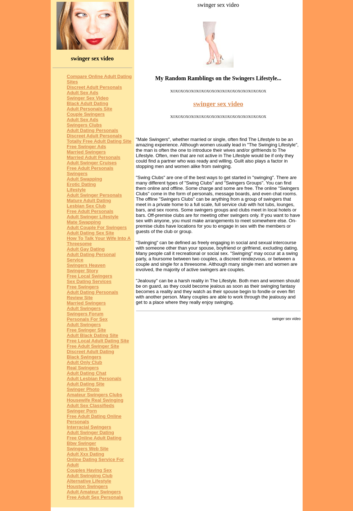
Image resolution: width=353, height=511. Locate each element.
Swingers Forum (85, 313)
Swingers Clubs (84, 125)
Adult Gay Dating (86, 249)
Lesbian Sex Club (86, 206)
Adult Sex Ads (83, 92)
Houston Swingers (87, 486)
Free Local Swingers (89, 276)
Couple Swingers (86, 114)
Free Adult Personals (90, 211)
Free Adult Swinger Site (93, 346)
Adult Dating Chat (87, 373)
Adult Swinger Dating (90, 432)
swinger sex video (218, 104)
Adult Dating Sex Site (90, 233)
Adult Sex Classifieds (90, 405)
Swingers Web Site (88, 448)
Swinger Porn (82, 411)
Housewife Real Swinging (95, 400)
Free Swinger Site (86, 330)
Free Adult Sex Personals (95, 497)
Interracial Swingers (89, 427)
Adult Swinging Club (90, 475)
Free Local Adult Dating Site (98, 340)
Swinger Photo (83, 389)
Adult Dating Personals (92, 130)
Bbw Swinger (81, 443)
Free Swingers (83, 286)
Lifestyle (76, 189)
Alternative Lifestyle (89, 481)
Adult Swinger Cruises (92, 162)
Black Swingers (84, 357)
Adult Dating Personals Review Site (92, 294)
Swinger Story (82, 270)
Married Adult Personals (94, 157)
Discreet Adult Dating (90, 351)
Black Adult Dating (87, 103)
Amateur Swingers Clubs (94, 394)
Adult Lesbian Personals (94, 378)
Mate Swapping (84, 222)
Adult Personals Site (89, 108)
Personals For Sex (87, 319)
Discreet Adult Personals (94, 87)
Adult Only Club (84, 362)
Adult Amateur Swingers (94, 491)
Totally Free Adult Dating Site (99, 141)
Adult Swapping (84, 179)
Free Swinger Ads (86, 146)
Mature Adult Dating (89, 200)
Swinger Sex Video (88, 98)
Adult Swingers (84, 308)
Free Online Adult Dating (94, 438)
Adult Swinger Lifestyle (93, 216)
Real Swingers (83, 367)
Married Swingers (86, 152)
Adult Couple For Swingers (97, 227)
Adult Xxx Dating (85, 454)
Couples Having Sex (89, 470)
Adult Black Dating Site (92, 335)
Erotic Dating (81, 184)
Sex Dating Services (89, 281)
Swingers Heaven (86, 265)
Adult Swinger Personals (94, 195)
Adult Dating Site (86, 384)
